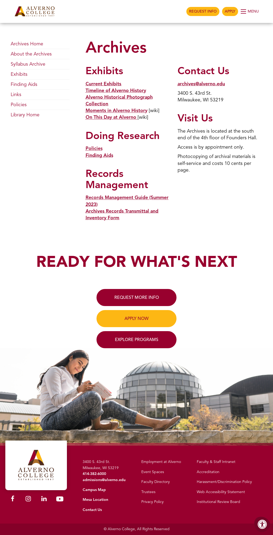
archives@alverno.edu (202, 84)
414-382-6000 (94, 473)
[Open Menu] (250, 11)
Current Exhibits (104, 84)
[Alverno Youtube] (60, 500)
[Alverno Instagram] (28, 499)
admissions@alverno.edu (104, 480)
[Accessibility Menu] (262, 524)
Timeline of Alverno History (116, 90)
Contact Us (92, 510)
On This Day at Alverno (112, 117)
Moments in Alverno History (117, 110)
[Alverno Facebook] (12, 499)
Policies (94, 148)
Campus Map (94, 490)
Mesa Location (95, 499)
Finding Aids (99, 155)
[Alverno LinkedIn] (44, 499)
